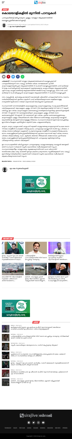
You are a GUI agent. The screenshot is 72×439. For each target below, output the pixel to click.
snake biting (18, 161)
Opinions (65, 428)
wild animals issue (29, 161)
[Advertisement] (36, 295)
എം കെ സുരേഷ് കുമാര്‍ (17, 26)
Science (29, 428)
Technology (8, 428)
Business (42, 428)
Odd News (57, 428)
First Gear (22, 428)
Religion (35, 428)
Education (50, 428)
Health (15, 428)
